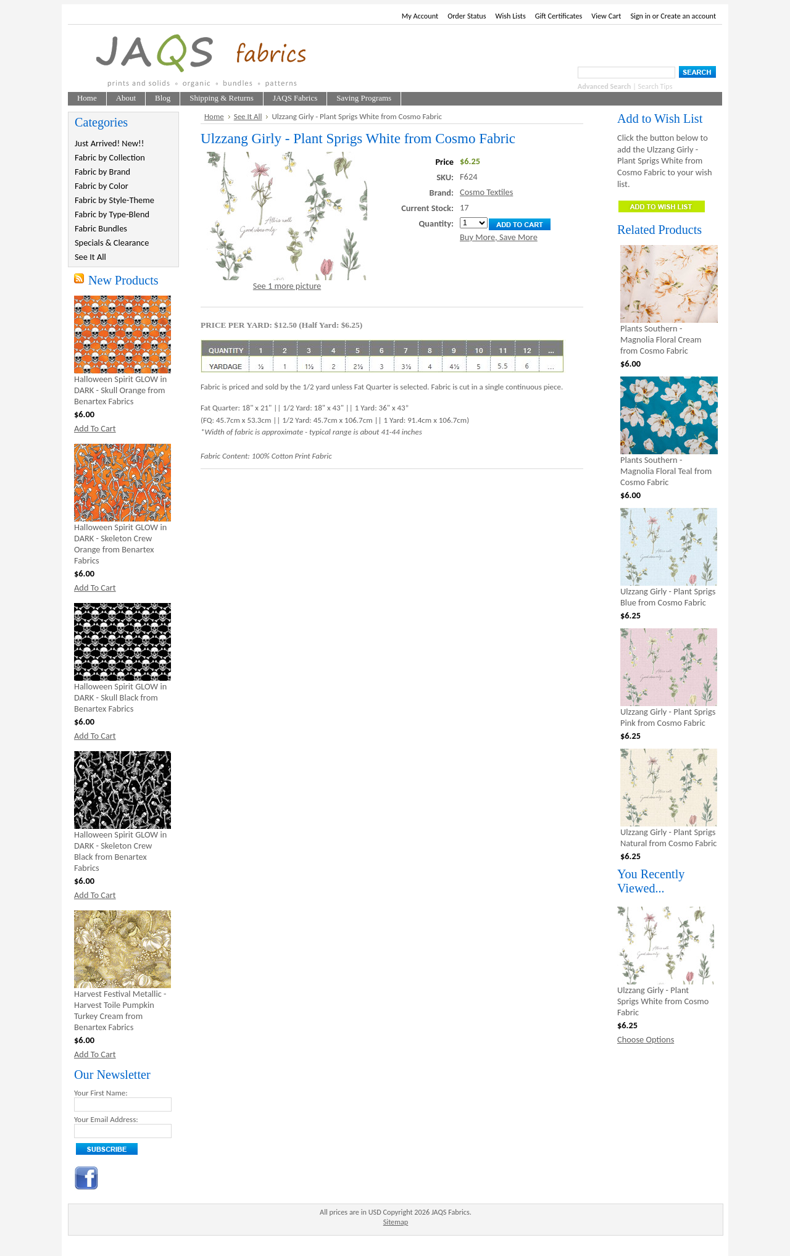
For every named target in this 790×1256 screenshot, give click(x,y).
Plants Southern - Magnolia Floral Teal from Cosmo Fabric (666, 471)
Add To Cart (95, 428)
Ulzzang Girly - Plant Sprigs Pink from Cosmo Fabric (667, 717)
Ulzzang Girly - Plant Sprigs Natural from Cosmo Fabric (668, 837)
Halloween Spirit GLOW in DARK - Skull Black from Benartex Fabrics (120, 697)
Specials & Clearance (112, 242)
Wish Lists (511, 15)
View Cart (606, 15)
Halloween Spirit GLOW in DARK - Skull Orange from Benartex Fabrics (120, 390)
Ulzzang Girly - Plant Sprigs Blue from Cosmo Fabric (667, 597)
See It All (90, 256)
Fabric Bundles (101, 228)
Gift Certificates (559, 15)
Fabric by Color (101, 185)
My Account (420, 15)
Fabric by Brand (102, 171)
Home (214, 116)
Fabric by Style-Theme (114, 200)
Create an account (688, 15)
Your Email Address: (106, 1119)
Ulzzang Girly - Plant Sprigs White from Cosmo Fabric (663, 1001)
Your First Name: (101, 1092)
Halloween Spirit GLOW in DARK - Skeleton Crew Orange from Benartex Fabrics (120, 544)
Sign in (640, 15)
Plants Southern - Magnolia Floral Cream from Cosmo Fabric (661, 339)
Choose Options (645, 1039)
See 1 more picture (287, 285)
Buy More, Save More (499, 237)
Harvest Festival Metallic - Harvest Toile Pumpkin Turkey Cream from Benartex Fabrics (120, 1010)
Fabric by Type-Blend (112, 214)
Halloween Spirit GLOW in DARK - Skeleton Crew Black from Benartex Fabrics (120, 851)
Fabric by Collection (110, 157)
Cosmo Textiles (486, 192)
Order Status (466, 15)
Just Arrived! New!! (109, 143)
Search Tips (655, 86)
